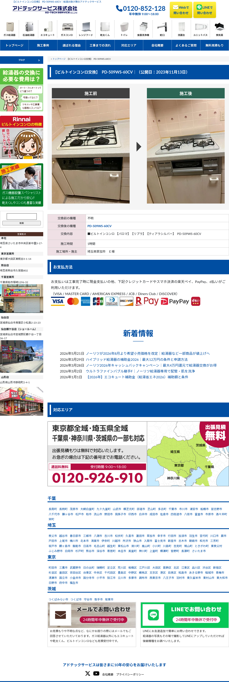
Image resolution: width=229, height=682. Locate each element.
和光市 (204, 540)
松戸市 (79, 514)
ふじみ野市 (56, 551)
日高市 (87, 546)
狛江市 (111, 577)
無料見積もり (214, 45)
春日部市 (75, 536)
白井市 (143, 514)
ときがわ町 (202, 546)
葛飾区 (167, 567)
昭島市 (182, 572)
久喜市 (130, 536)
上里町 (153, 551)
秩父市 (53, 536)
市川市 (183, 509)
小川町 (156, 546)
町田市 (53, 567)
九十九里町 (104, 509)
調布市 (143, 577)
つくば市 (76, 599)
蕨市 (223, 536)
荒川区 (122, 567)
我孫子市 (120, 514)
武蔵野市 (75, 567)
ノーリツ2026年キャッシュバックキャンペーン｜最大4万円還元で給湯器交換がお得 (151, 365)
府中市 (63, 582)
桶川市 (74, 540)
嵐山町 (146, 546)
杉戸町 (79, 551)
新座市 (172, 540)
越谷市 (63, 536)
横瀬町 (164, 551)
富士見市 (160, 540)
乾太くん (105, 35)
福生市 (74, 582)
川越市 (116, 540)
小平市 (101, 577)
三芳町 (214, 540)
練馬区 (143, 572)
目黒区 (172, 572)
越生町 (111, 546)
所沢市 (127, 540)
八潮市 (98, 536)
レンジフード (86, 35)
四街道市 (176, 514)
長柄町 (63, 509)
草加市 (151, 536)
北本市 (84, 540)
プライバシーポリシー (130, 674)
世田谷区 (75, 572)
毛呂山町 (99, 546)
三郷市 (87, 536)
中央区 (98, 572)
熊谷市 (90, 551)
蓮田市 (140, 536)
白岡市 (69, 551)
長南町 (53, 509)
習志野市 (216, 509)
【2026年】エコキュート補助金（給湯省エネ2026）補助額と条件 (137, 377)
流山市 (98, 514)
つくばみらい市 (58, 599)
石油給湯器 (29, 35)
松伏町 (119, 536)
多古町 (162, 509)
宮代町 (204, 536)
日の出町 (88, 567)
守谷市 (88, 599)
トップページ (14, 45)
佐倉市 (164, 514)
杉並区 (53, 572)
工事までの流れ (100, 45)
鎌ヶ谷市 (67, 514)
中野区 (132, 572)
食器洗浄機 (143, 35)
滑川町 (135, 546)
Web (181, 9)
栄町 (51, 519)
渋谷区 (206, 567)
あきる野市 (196, 572)
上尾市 (63, 540)
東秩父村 (216, 546)
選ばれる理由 (71, 45)
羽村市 (180, 577)
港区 (163, 572)
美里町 (132, 551)
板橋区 (132, 567)
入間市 (148, 540)
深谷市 (101, 551)
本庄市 (122, 551)
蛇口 (162, 35)
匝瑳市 (141, 509)
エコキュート (48, 35)
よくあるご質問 (186, 45)
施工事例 (43, 45)
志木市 (182, 540)
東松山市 (123, 546)
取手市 (98, 599)
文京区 (153, 572)
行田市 (172, 536)
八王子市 (168, 577)
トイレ (124, 35)
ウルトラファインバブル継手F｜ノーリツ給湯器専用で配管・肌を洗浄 (140, 371)
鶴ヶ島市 (64, 546)
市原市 (209, 514)
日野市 (53, 582)
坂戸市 (53, 546)
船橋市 (204, 509)
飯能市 (77, 546)
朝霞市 (193, 540)
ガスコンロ (67, 35)
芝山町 (151, 509)
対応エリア (128, 45)
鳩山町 (188, 546)
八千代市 (54, 514)
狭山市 (137, 540)
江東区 (185, 567)
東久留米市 (194, 577)
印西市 (132, 514)
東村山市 (208, 577)
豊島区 (122, 572)
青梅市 (220, 572)
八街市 (188, 514)
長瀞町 (185, 551)
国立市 (63, 577)
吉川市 (108, 536)
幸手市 (161, 536)
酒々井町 (221, 514)
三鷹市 (63, 567)
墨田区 (63, 572)
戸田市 (53, 540)
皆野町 (175, 551)
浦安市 (194, 509)
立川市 (122, 577)
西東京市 (155, 577)
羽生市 (193, 536)
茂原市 (74, 509)
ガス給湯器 (9, 35)
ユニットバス (200, 35)
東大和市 (222, 577)
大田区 (156, 567)
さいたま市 (199, 551)
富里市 (199, 514)
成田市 (153, 514)
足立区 (111, 567)
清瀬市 (53, 577)
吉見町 (177, 546)
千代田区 (110, 572)
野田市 (108, 514)
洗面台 (181, 35)
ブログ (21, 60)
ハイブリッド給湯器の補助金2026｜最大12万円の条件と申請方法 (137, 359)
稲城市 (209, 572)
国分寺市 (88, 577)
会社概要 (157, 45)
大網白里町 (87, 509)
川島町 (167, 546)
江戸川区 (144, 567)
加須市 (182, 536)
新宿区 (217, 567)
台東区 (87, 572)
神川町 (143, 551)
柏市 (89, 514)
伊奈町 (106, 540)
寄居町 (111, 551)
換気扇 (219, 35)
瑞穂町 (101, 567)
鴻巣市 (95, 540)
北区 (176, 567)
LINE (205, 9)
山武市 (117, 509)
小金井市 (75, 577)
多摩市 (132, 577)
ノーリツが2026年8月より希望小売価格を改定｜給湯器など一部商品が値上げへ (148, 353)
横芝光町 (129, 509)
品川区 (196, 567)
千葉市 (173, 509)
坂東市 (109, 599)
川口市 (214, 536)
